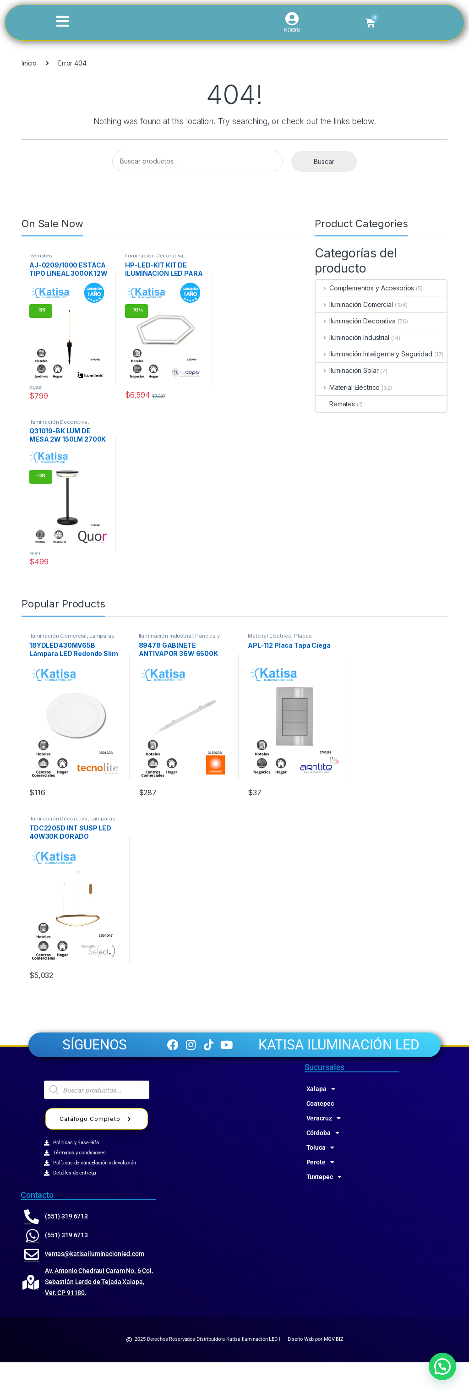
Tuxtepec (324, 1207)
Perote (320, 1192)
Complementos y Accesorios (365, 288)
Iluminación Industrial (352, 337)
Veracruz (323, 1149)
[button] (442, 1366)
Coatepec (320, 1134)
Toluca (320, 1178)
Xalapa (320, 1119)
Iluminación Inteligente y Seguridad (374, 354)
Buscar (324, 161)
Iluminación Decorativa (154, 255)
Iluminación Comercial (354, 304)
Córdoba (322, 1163)
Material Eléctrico (348, 387)
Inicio (29, 63)
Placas (302, 636)
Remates (40, 255)
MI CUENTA (292, 30)
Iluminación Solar (347, 370)
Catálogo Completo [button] (97, 1149)
